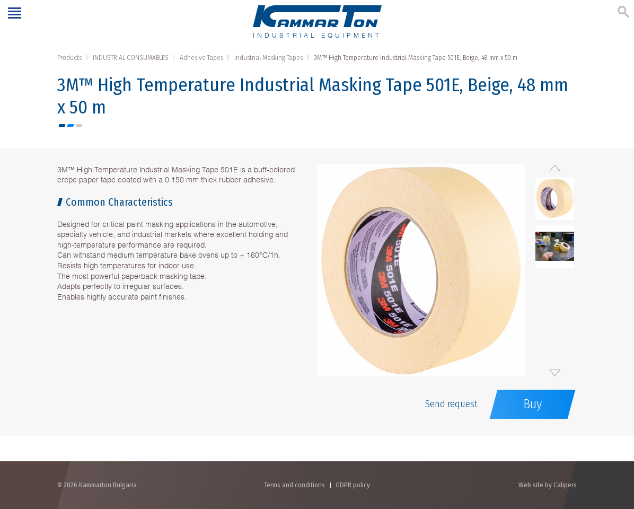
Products (69, 58)
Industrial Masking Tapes (268, 58)
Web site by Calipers (547, 485)
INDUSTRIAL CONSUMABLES (131, 58)
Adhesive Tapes (201, 58)
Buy (532, 404)
